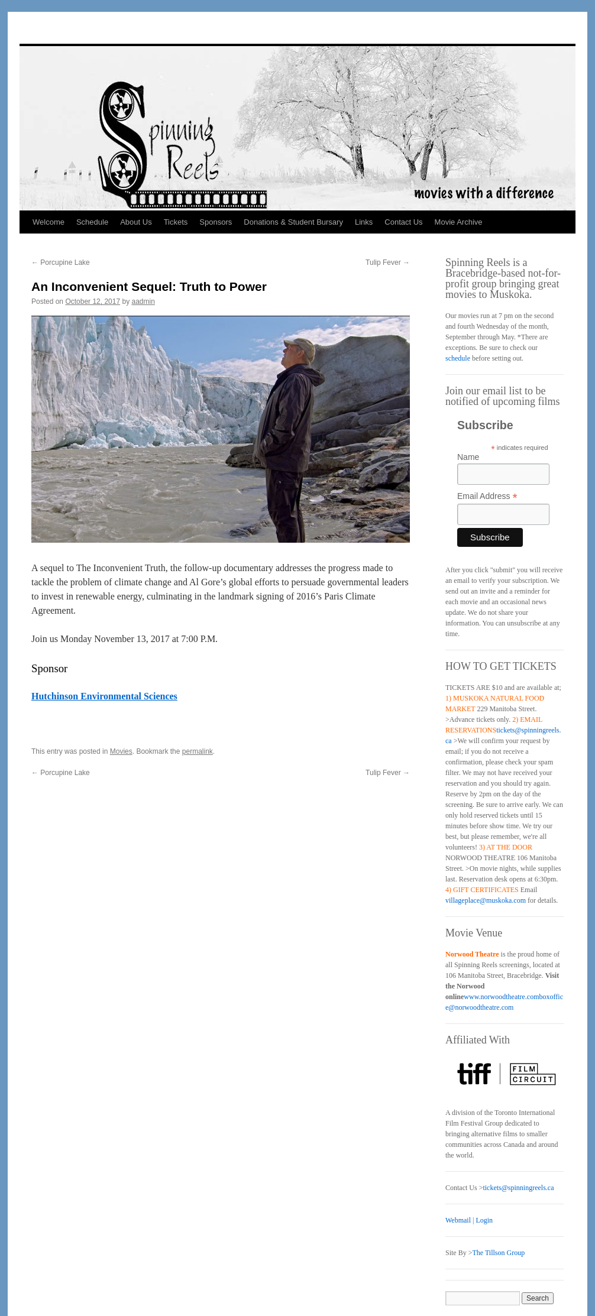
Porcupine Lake (60, 262)
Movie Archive (459, 222)
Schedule (92, 222)
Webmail (458, 1220)
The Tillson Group (498, 1253)
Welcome (48, 222)
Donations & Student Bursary (293, 222)
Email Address (487, 496)
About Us (135, 222)
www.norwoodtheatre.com (501, 997)
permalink (197, 751)
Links (364, 222)
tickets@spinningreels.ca (518, 1188)
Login (484, 1220)
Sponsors (215, 222)
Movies (121, 751)
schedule (457, 358)
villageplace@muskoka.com (485, 900)
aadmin (143, 301)
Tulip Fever (388, 262)
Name (468, 457)
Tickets (176, 222)
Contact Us (403, 222)
